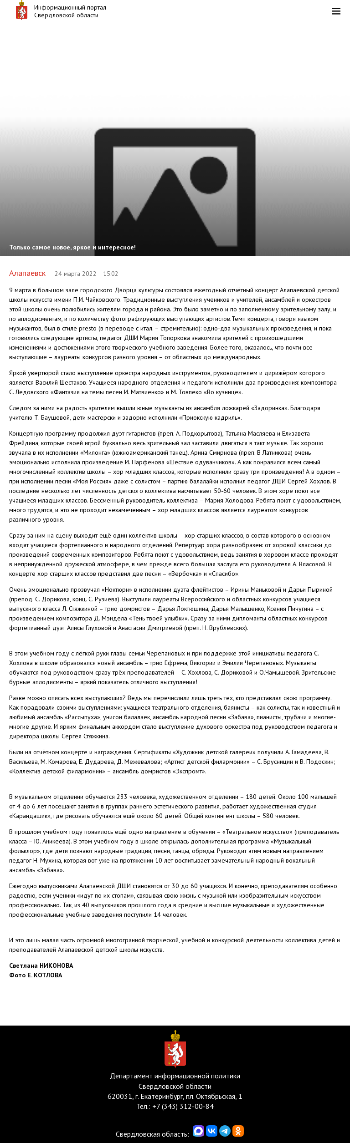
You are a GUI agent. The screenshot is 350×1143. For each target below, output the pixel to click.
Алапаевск (27, 273)
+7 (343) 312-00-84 (183, 1106)
